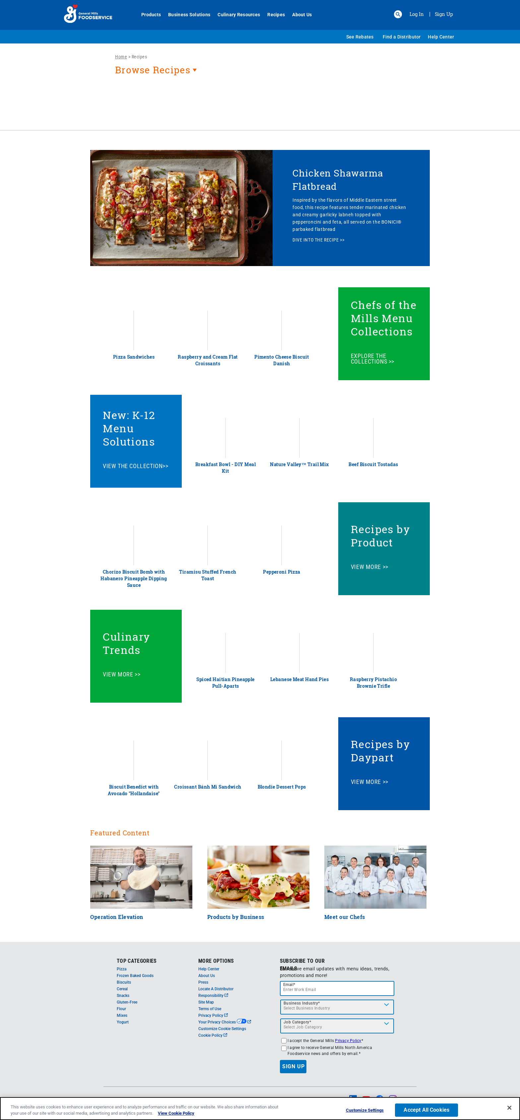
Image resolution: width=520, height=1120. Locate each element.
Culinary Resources (235, 14)
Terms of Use (209, 1009)
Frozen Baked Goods (135, 975)
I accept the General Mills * (325, 1040)
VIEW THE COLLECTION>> (135, 465)
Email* (289, 984)
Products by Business (235, 916)
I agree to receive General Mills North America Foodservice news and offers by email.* (330, 1050)
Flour (121, 1009)
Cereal (122, 989)
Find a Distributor (402, 36)
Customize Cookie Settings (222, 1028)
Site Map (206, 1002)
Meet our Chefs (344, 916)
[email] (337, 988)
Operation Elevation (116, 916)
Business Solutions (185, 14)
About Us (298, 14)
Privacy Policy (213, 1015)
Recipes (272, 14)
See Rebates (360, 36)
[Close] (509, 1109)
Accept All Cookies (426, 1112)
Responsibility (213, 995)
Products (147, 14)
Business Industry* (302, 1003)
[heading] (260, 73)
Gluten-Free (127, 1002)
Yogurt (123, 1022)
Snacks (123, 995)
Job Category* (297, 1022)
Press (203, 982)
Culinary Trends (126, 643)
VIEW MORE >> (369, 566)
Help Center (441, 36)
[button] (398, 14)
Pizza (121, 969)
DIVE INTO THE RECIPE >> (318, 240)
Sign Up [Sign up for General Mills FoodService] (444, 14)
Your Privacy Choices (224, 1022)
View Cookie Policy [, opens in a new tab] (176, 1115)
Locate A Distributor (215, 989)
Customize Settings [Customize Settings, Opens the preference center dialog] (365, 1112)
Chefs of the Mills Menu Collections (384, 318)
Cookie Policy (212, 1035)
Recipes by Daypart (380, 750)
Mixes (122, 1015)
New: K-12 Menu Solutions (129, 428)
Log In (417, 14)
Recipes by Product (380, 535)
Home (121, 56)
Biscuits (124, 982)
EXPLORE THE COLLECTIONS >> (372, 358)
